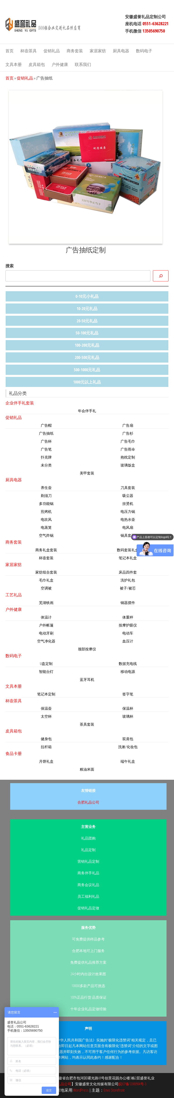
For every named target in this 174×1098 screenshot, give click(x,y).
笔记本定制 (46, 694)
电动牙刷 (46, 633)
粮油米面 (87, 769)
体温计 (46, 617)
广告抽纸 (46, 433)
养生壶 (46, 487)
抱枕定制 (128, 457)
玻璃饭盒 (128, 465)
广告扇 (127, 425)
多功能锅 (46, 503)
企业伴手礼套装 (19, 403)
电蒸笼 (46, 527)
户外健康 (60, 64)
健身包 (46, 738)
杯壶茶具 (28, 50)
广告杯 (46, 441)
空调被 (46, 588)
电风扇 (127, 527)
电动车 (127, 633)
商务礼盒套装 (46, 549)
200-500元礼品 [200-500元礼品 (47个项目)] (87, 357)
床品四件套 (128, 572)
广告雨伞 (128, 449)
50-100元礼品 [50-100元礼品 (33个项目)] (87, 333)
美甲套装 (87, 473)
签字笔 (127, 694)
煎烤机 (46, 511)
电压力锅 (128, 511)
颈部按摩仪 (87, 649)
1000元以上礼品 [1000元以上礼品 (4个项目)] (87, 382)
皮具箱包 (37, 64)
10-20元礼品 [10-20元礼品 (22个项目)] (87, 308)
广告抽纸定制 (86, 249)
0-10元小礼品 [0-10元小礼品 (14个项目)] (87, 296)
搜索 (9, 265)
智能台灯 (46, 671)
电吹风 (46, 519)
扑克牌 (46, 457)
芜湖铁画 (46, 602)
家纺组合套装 (46, 572)
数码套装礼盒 (128, 549)
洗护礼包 (128, 580)
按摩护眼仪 (128, 625)
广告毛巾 (128, 441)
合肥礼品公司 (88, 802)
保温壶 (46, 708)
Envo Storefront (114, 1090)
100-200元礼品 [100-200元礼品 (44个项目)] (87, 345)
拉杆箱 (46, 746)
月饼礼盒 (46, 761)
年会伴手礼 (87, 410)
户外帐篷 (46, 625)
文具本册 (13, 64)
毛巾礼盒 (46, 580)
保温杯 (127, 708)
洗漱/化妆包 (128, 746)
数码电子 (144, 50)
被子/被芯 (128, 588)
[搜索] (161, 275)
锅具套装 (128, 535)
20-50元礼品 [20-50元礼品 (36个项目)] (87, 320)
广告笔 (46, 449)
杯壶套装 (46, 557)
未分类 (46, 465)
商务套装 (75, 50)
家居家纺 (98, 50)
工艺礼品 (13, 594)
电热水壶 (128, 519)
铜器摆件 (128, 602)
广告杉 (127, 433)
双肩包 (127, 738)
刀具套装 (128, 487)
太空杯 (46, 716)
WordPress (81, 1090)
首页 (9, 50)
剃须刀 (46, 495)
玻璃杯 (127, 716)
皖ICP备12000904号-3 (132, 1083)
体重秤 (127, 617)
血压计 (127, 641)
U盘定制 (46, 663)
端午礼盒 (128, 761)
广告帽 (46, 425)
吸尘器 (127, 495)
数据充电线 (128, 663)
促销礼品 (52, 50)
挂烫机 (127, 503)
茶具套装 (87, 724)
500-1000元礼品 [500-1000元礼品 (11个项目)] (87, 369)
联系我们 (83, 64)
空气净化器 (46, 641)
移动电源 (128, 671)
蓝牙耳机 (87, 679)
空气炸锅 (46, 535)
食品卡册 (13, 753)
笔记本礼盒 (128, 557)
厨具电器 (121, 50)
